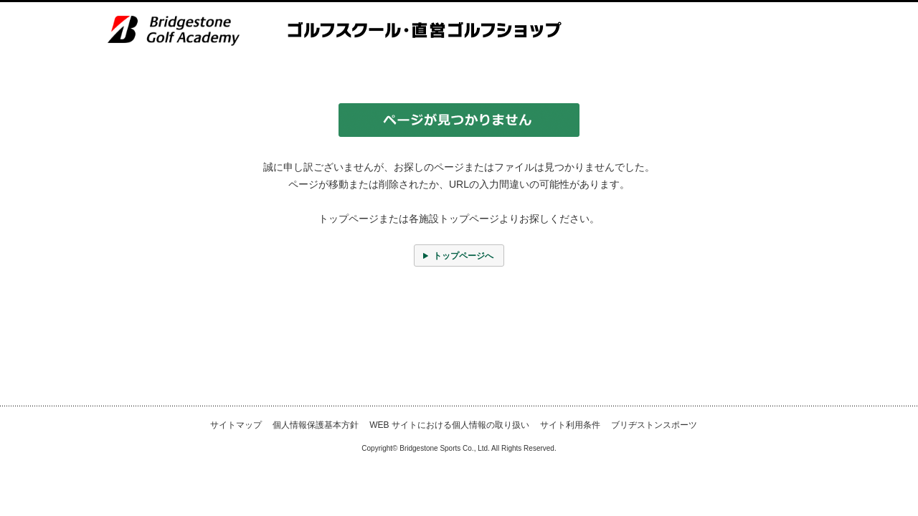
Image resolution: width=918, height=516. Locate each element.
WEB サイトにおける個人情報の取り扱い (449, 425)
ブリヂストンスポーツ (654, 425)
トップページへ (463, 256)
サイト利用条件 (570, 425)
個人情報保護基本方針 (316, 425)
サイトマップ (236, 425)
